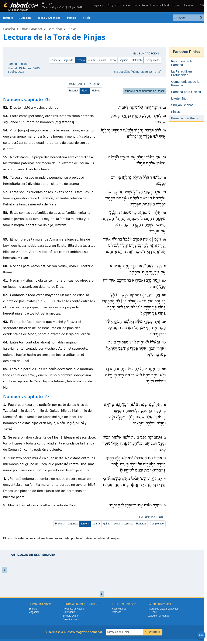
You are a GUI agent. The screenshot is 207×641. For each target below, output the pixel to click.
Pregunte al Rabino (118, 5)
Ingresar (98, 5)
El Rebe (152, 612)
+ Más (86, 18)
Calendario (69, 612)
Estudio (8, 18)
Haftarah (137, 60)
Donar (176, 5)
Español (188, 5)
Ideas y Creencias (49, 18)
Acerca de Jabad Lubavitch (163, 608)
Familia (71, 18)
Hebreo (96, 90)
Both (84, 90)
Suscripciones (71, 619)
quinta (102, 60)
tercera (81, 60)
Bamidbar (55, 29)
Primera (55, 60)
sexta (113, 60)
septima (123, 60)
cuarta (91, 60)
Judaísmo (25, 18)
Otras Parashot (31, 29)
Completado (152, 60)
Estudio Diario (71, 615)
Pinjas (72, 29)
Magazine (33, 612)
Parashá (9, 29)
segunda (68, 60)
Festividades (119, 608)
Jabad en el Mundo (158, 615)
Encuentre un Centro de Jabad (151, 5)
